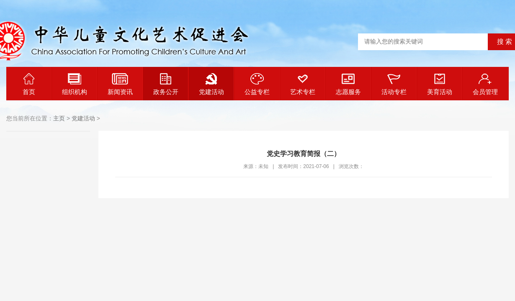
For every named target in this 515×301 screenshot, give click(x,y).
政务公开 (165, 84)
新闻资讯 (120, 84)
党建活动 (211, 84)
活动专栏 (394, 84)
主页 (59, 118)
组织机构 (74, 84)
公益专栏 (257, 84)
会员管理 (485, 84)
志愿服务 (348, 84)
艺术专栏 (302, 84)
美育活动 (439, 84)
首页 (29, 84)
